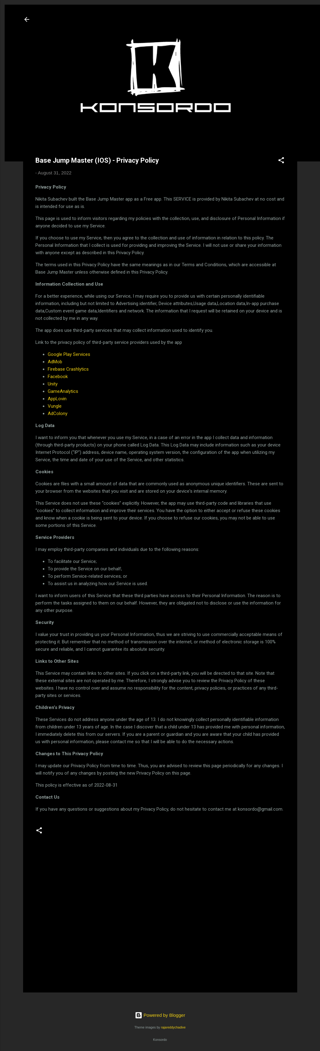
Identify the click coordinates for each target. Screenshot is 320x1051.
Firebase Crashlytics (68, 369)
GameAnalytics (63, 391)
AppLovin (57, 398)
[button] (281, 161)
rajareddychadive (173, 1027)
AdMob (55, 362)
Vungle (55, 406)
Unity (53, 384)
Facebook (58, 376)
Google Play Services (69, 354)
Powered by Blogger (160, 1015)
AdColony (57, 413)
